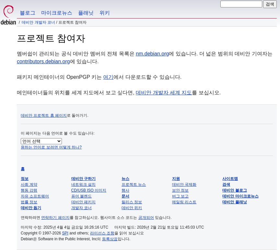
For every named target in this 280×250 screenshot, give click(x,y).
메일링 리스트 (184, 202)
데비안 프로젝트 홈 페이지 (44, 115)
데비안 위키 (132, 208)
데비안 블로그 (234, 190)
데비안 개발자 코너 (38, 22)
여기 (108, 77)
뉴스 (125, 178)
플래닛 (86, 13)
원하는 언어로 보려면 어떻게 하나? (51, 147)
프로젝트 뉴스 (134, 184)
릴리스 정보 (132, 202)
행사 (125, 190)
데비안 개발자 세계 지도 (164, 92)
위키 (104, 13)
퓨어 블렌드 (81, 196)
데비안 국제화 (184, 184)
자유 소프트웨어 (35, 196)
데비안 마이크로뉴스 (240, 196)
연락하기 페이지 (55, 217)
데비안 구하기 (83, 178)
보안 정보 (180, 190)
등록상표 (110, 239)
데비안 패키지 (83, 202)
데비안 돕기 (31, 208)
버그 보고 (180, 196)
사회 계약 (29, 184)
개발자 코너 (81, 208)
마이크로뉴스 (56, 13)
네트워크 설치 (83, 184)
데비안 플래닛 (234, 202)
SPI (65, 233)
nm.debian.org (152, 53)
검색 (226, 184)
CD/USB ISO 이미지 (89, 190)
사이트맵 (230, 178)
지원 (176, 178)
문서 (125, 196)
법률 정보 (29, 202)
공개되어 (146, 217)
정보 (25, 178)
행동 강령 (29, 190)
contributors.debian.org (43, 61)
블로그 (27, 13)
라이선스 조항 (102, 233)
